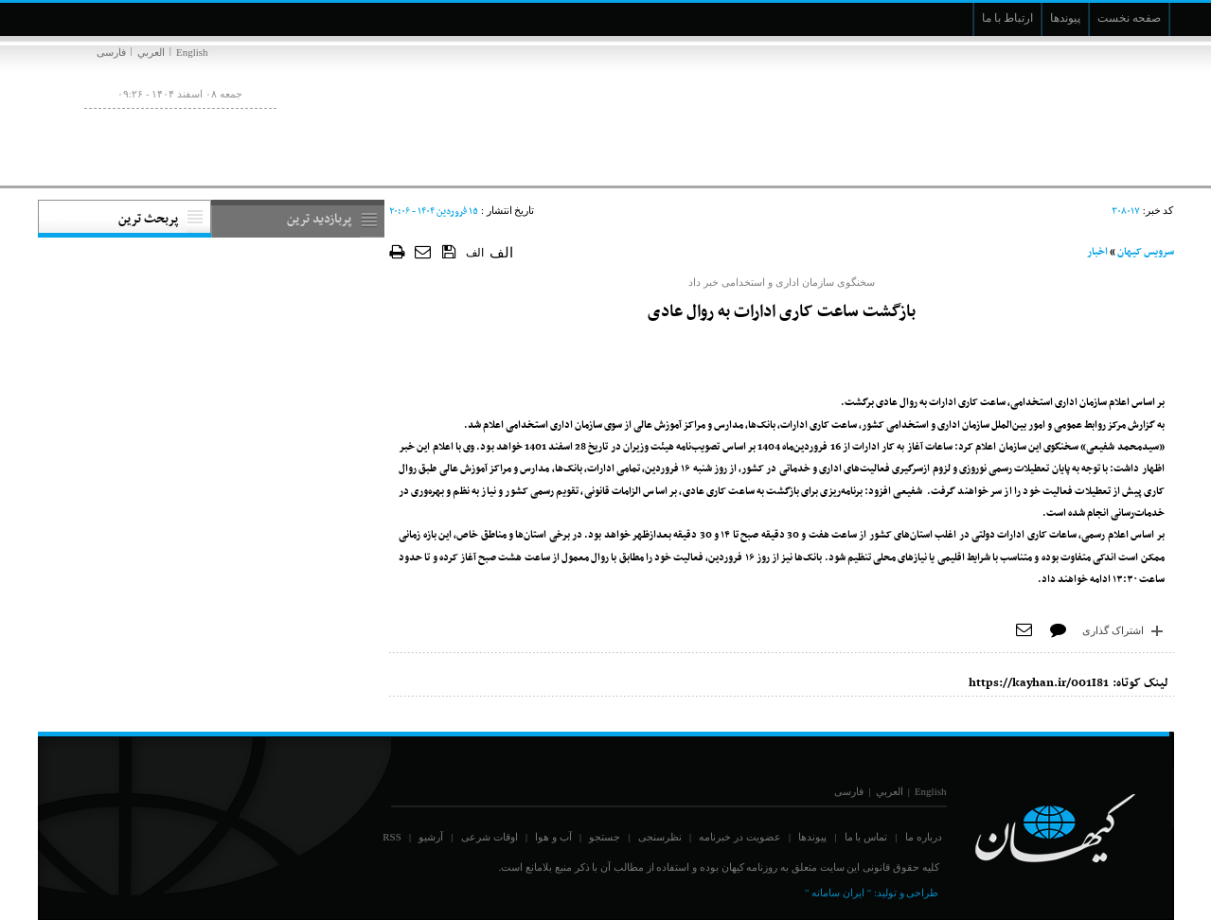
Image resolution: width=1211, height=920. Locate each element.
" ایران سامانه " (838, 892)
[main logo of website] (1048, 111)
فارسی (111, 52)
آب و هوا (553, 836)
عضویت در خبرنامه (740, 836)
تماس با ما (866, 836)
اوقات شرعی (489, 836)
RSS (392, 836)
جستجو (604, 836)
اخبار (1097, 252)
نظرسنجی (660, 836)
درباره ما (923, 836)
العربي (151, 52)
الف (475, 252)
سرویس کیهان (1145, 252)
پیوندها (812, 836)
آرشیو (431, 836)
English (192, 52)
